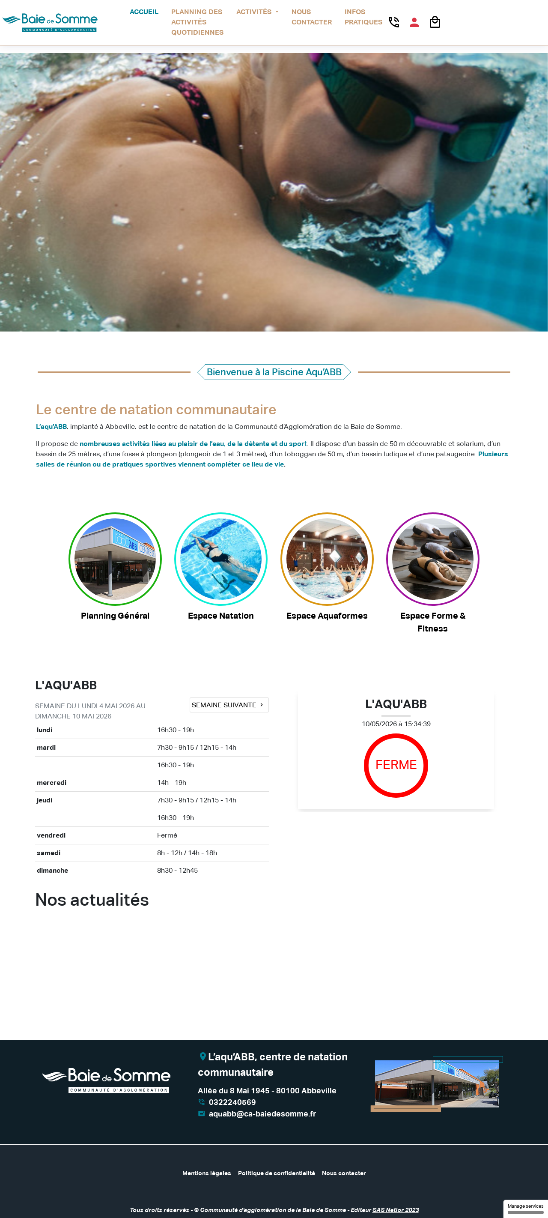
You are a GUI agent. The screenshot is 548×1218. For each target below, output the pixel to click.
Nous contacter (312, 17)
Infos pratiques (363, 17)
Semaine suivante (228, 705)
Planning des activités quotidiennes (197, 22)
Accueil (144, 12)
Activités (254, 12)
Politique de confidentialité (276, 1173)
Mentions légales (206, 1173)
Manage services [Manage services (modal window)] (526, 1208)
